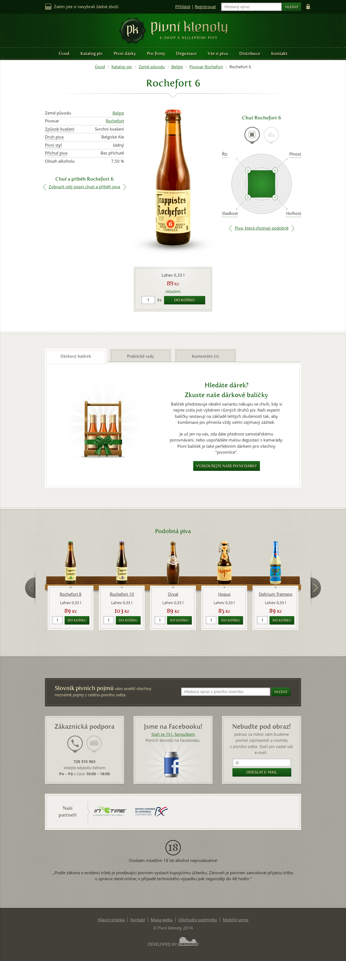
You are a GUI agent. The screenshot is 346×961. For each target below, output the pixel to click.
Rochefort (115, 120)
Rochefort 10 (122, 594)
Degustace (186, 53)
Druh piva (54, 137)
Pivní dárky (125, 53)
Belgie (177, 66)
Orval (173, 594)
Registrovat (205, 6)
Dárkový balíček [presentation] (75, 356)
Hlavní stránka (111, 919)
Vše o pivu (218, 53)
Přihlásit (182, 6)
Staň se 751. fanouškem (173, 734)
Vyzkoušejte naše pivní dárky (226, 466)
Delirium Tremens (275, 594)
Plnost (295, 154)
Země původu (152, 66)
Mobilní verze (235, 919)
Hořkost (293, 213)
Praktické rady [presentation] (140, 356)
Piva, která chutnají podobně (262, 228)
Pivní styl (53, 145)
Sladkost (230, 213)
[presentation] (252, 135)
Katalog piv (91, 53)
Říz (224, 154)
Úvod (64, 53)
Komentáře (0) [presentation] (205, 356)
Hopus (224, 594)
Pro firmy (156, 53)
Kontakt (279, 53)
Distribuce (249, 53)
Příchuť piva (56, 153)
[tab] (252, 138)
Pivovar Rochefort (206, 66)
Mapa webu (162, 919)
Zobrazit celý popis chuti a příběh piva (84, 186)
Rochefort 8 (70, 594)
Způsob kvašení (59, 129)
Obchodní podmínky (197, 919)
